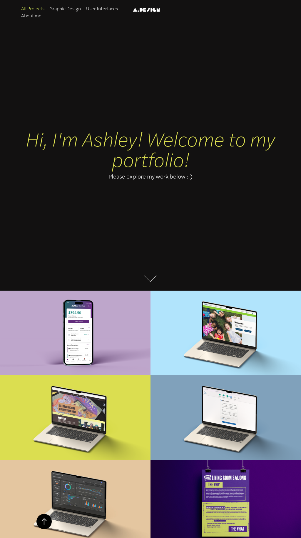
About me (31, 15)
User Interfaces (102, 8)
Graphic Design (65, 8)
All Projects (32, 8)
